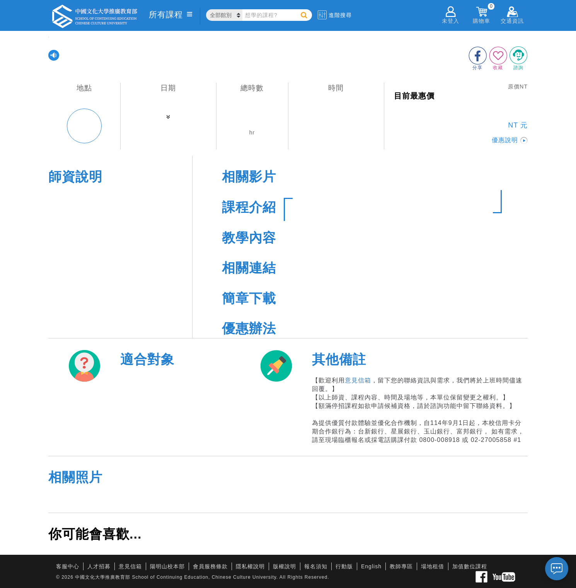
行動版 (344, 566)
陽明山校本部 (167, 566)
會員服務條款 (210, 566)
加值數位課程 (469, 566)
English (371, 566)
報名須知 (315, 566)
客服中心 (67, 566)
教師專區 (401, 566)
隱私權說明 (250, 566)
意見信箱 (358, 380)
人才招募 (99, 566)
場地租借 (432, 566)
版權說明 (284, 566)
